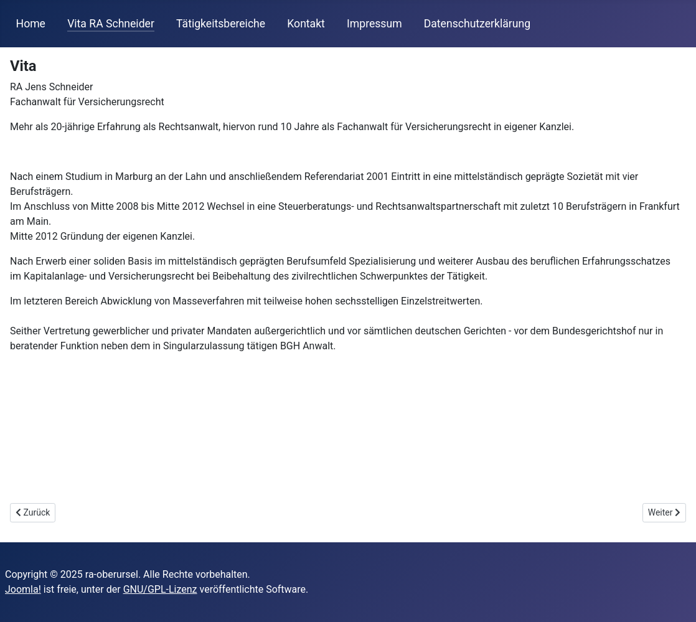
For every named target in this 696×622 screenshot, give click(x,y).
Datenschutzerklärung (477, 23)
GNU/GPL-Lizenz (160, 589)
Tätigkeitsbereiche (220, 23)
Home (30, 23)
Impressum (374, 23)
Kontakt (306, 23)
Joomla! (23, 589)
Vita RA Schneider (110, 23)
